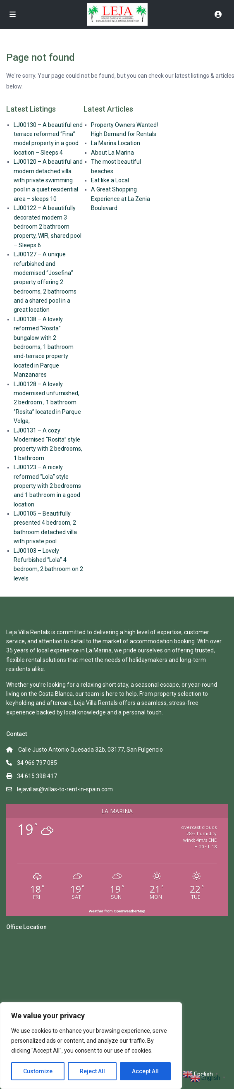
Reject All (92, 1071)
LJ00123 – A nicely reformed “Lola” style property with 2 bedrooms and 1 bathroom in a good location (47, 486)
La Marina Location (115, 143)
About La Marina (112, 152)
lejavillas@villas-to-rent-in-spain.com (65, 789)
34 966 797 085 (37, 762)
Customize (38, 1071)
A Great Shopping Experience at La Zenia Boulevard (120, 198)
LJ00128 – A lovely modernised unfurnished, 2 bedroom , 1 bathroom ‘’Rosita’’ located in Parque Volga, (47, 403)
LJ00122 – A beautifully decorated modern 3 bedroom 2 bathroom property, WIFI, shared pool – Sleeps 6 (47, 226)
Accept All (145, 1071)
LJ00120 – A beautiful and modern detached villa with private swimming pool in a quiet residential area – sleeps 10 (48, 180)
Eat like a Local (110, 180)
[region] (91, 1045)
